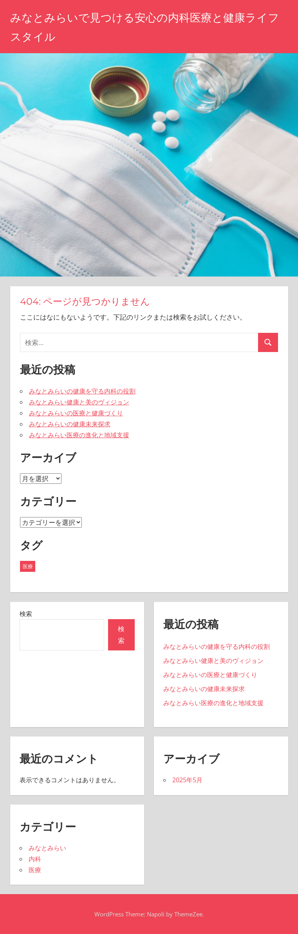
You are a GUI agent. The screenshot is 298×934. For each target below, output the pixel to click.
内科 (35, 859)
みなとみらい (47, 848)
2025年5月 (187, 780)
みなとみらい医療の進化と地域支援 (79, 435)
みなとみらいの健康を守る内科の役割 (82, 391)
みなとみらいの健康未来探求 (69, 424)
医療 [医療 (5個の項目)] (28, 566)
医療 (35, 870)
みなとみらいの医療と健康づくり (76, 413)
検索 (26, 613)
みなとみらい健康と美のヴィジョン (79, 402)
